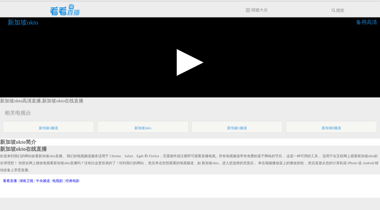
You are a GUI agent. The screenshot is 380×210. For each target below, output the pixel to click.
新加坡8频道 (331, 128)
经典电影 (72, 181)
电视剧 (57, 181)
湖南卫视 (26, 181)
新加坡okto (24, 22)
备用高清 (366, 22)
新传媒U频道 (237, 128)
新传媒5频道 (48, 128)
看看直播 (10, 181)
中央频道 (43, 181)
